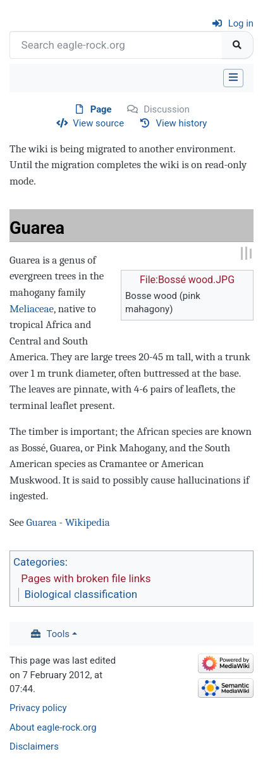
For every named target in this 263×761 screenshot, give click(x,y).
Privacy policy (38, 708)
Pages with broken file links (85, 578)
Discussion (167, 109)
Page (101, 109)
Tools (58, 634)
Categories (39, 562)
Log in (241, 23)
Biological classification (81, 594)
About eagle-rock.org (53, 727)
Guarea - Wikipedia (67, 522)
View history (181, 123)
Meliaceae (31, 309)
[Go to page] (238, 45)
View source (98, 123)
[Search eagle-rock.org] (116, 45)
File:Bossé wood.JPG (187, 280)
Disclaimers (34, 746)
